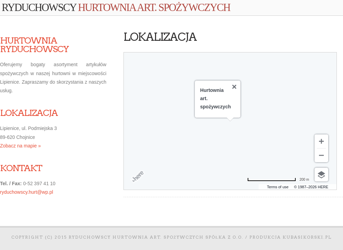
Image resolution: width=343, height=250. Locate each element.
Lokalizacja (160, 37)
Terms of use (277, 187)
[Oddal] (321, 155)
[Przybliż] (321, 141)
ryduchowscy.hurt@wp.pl (26, 192)
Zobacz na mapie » (20, 145)
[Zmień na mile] (278, 179)
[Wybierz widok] (321, 174)
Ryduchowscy (116, 7)
